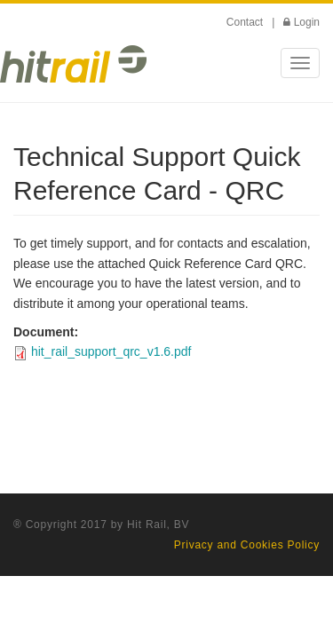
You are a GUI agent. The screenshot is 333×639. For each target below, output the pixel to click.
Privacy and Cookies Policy (247, 545)
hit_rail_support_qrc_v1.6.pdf (111, 351)
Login (307, 22)
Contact (244, 22)
